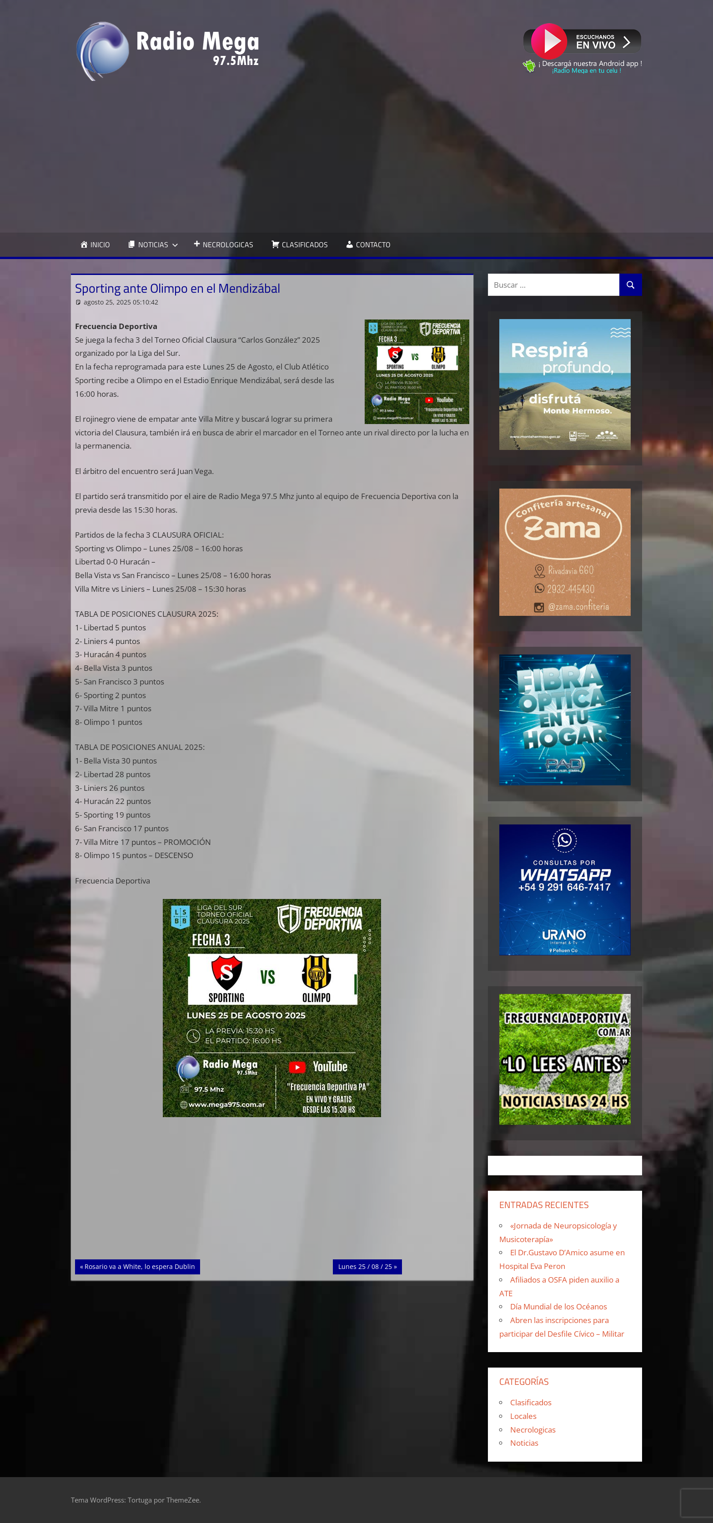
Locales (523, 1416)
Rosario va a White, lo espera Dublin (139, 1266)
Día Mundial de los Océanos (558, 1306)
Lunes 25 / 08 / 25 (366, 1266)
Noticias (524, 1443)
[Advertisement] (356, 156)
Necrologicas (533, 1429)
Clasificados (531, 1402)
